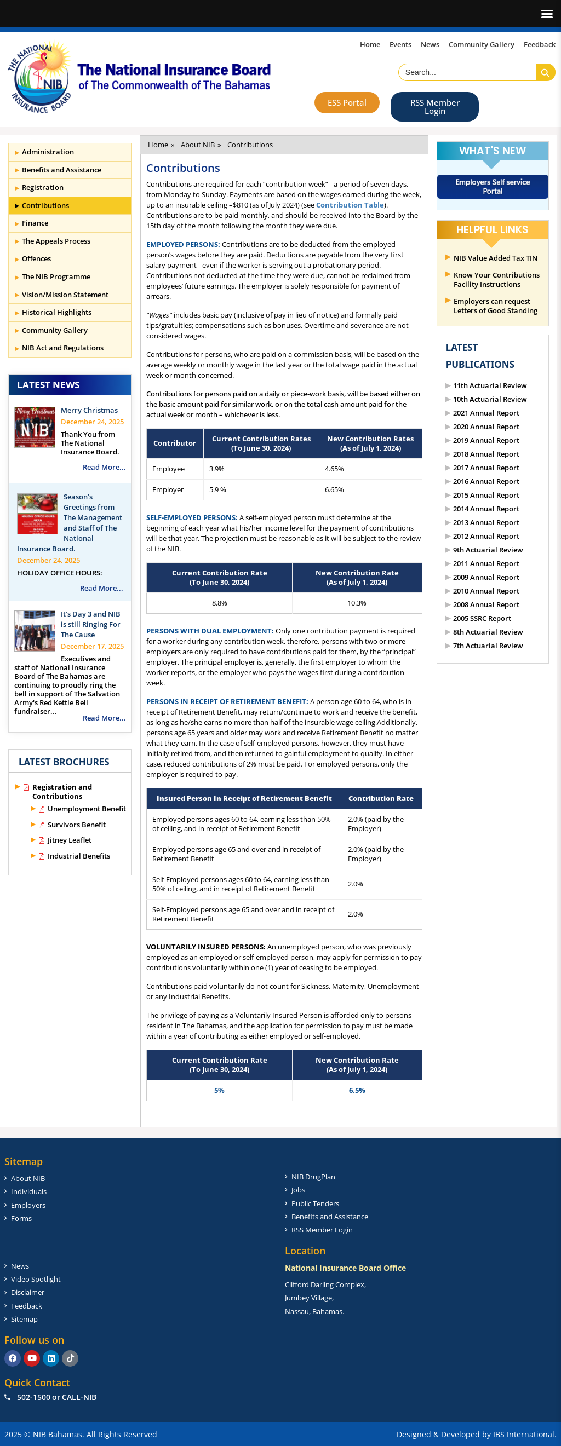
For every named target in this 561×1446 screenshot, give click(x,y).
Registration (43, 187)
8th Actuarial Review (488, 632)
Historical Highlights (56, 312)
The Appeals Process (56, 241)
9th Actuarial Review (488, 550)
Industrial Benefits (79, 856)
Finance (35, 223)
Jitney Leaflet (69, 840)
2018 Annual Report (486, 454)
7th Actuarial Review (488, 645)
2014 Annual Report (486, 509)
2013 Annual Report (486, 522)
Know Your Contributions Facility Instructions (497, 279)
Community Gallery (55, 330)
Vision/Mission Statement (65, 294)
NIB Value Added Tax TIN (495, 258)
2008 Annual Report (486, 604)
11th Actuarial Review (490, 385)
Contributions (45, 205)
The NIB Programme (56, 276)
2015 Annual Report (486, 495)
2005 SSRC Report (482, 618)
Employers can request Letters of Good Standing (495, 306)
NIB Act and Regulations (63, 348)
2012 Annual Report (486, 536)
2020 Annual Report (486, 426)
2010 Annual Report (486, 591)
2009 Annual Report (486, 577)
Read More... (104, 467)
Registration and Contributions (62, 791)
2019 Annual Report (486, 440)
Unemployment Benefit (87, 809)
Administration (48, 152)
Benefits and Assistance (61, 170)
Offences (36, 258)
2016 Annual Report (486, 481)
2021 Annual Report (486, 413)
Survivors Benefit (77, 824)
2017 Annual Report (486, 468)
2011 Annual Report (486, 563)
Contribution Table (350, 205)
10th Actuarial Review (490, 399)
